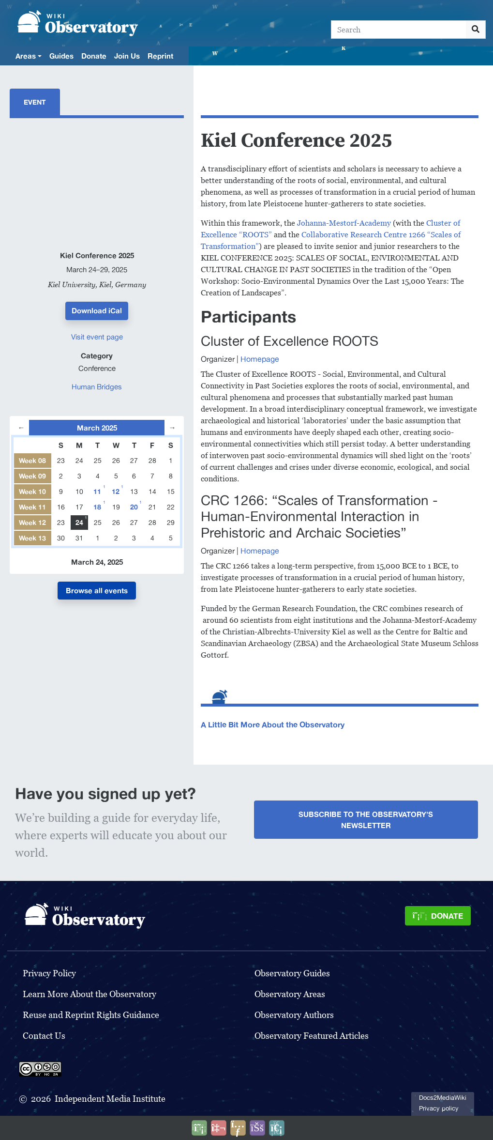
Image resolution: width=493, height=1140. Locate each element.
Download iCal (97, 310)
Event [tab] (35, 102)
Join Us (127, 55)
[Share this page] (238, 1128)
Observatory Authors (294, 1015)
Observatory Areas (289, 994)
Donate (93, 55)
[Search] (398, 29)
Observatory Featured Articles (311, 1036)
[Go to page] (476, 29)
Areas (25, 55)
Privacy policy (439, 1108)
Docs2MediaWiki (442, 1097)
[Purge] (276, 1128)
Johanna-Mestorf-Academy (344, 223)
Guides (61, 55)
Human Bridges (97, 387)
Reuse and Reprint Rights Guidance (91, 1015)
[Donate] (438, 915)
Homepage (259, 358)
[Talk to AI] (218, 1128)
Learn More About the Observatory (89, 994)
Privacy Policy (49, 973)
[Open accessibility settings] (257, 1128)
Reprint (160, 55)
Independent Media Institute (110, 1099)
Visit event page (97, 337)
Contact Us (44, 1036)
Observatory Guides (292, 973)
